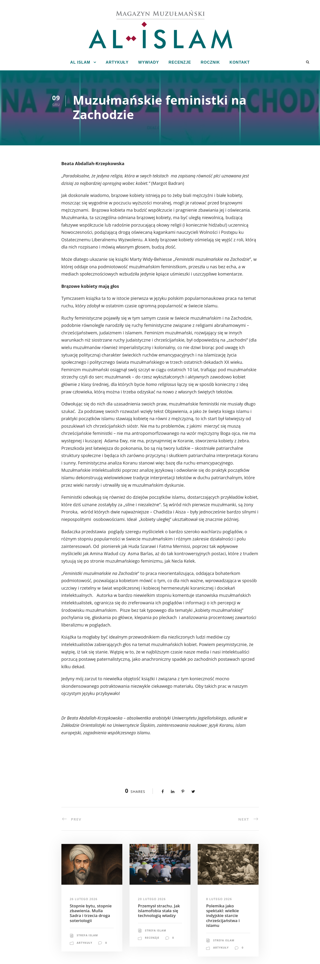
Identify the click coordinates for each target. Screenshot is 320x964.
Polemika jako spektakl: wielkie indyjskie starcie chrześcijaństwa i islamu (223, 915)
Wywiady (148, 62)
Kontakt (239, 62)
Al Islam (80, 62)
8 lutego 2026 (219, 899)
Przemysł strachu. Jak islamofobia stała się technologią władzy (159, 910)
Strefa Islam (87, 935)
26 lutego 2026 (84, 899)
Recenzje (180, 62)
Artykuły (117, 62)
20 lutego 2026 (152, 899)
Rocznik (210, 62)
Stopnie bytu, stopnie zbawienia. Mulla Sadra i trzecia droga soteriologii (91, 913)
